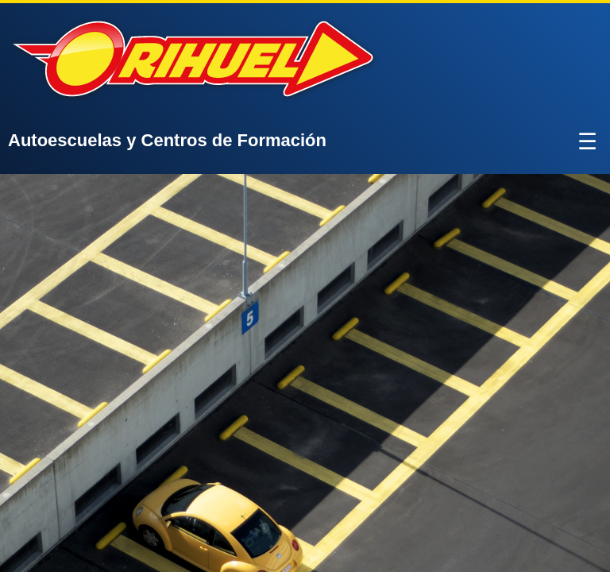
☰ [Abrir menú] (587, 141)
